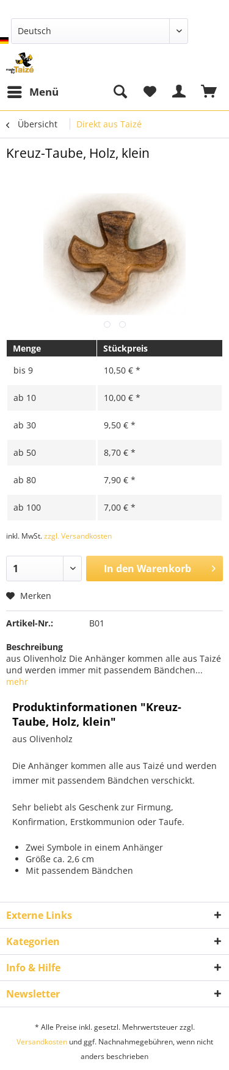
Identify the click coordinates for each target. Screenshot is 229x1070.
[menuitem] (32, 92)
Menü (33, 90)
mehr (17, 681)
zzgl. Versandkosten (78, 536)
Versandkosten (41, 1041)
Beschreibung (34, 647)
